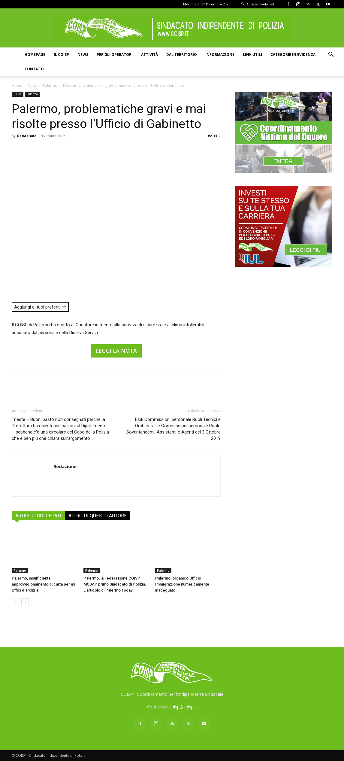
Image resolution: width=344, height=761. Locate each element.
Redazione (26, 135)
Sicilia (32, 85)
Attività (149, 54)
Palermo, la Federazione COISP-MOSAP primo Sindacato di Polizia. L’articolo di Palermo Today (114, 584)
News (82, 54)
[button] (331, 55)
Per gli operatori (115, 54)
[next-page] (25, 602)
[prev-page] (15, 602)
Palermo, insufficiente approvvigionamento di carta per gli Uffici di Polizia (43, 584)
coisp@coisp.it (183, 707)
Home (17, 85)
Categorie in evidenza (292, 54)
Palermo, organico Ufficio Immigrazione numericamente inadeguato (182, 584)
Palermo (50, 85)
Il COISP (61, 54)
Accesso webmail (257, 4)
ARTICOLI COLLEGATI (38, 516)
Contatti (34, 69)
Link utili (252, 54)
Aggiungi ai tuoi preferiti (40, 307)
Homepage (35, 54)
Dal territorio (181, 54)
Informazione (219, 54)
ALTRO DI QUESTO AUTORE (97, 516)
